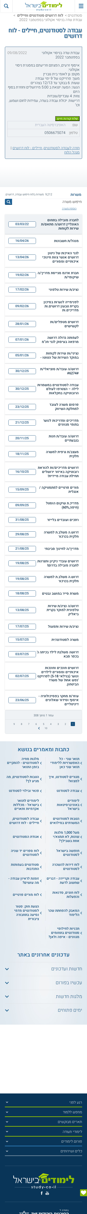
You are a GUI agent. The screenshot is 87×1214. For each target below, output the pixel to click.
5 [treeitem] (43, 724)
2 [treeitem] (65, 724)
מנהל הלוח (72, 152)
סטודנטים (75, 15)
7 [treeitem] (28, 724)
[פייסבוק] (41, 1193)
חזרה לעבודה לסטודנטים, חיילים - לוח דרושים (46, 148)
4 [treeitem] (51, 724)
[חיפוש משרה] (47, 202)
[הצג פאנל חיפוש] (6, 6)
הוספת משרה (69, 208)
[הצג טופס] (83, 1192)
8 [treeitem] (21, 724)
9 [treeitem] (14, 724)
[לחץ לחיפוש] (8, 202)
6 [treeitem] (36, 724)
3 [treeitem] (58, 724)
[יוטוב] (47, 1193)
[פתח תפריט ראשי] (81, 6)
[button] (43, 224)
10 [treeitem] (46, 728)
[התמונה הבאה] (38, 728)
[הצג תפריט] (7, 1102)
